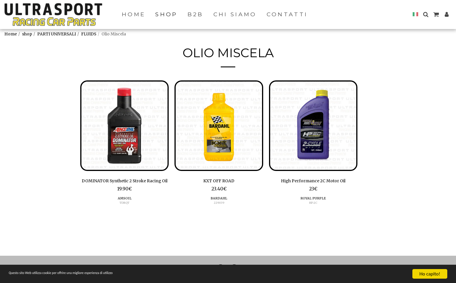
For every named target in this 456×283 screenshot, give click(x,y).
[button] (425, 14)
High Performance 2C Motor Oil (313, 181)
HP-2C (313, 204)
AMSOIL (124, 207)
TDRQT (124, 212)
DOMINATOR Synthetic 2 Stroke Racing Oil (125, 185)
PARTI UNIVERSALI (56, 34)
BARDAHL (219, 200)
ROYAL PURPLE (313, 200)
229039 (219, 204)
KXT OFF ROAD (219, 181)
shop (27, 34)
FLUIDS (88, 34)
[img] (124, 125)
